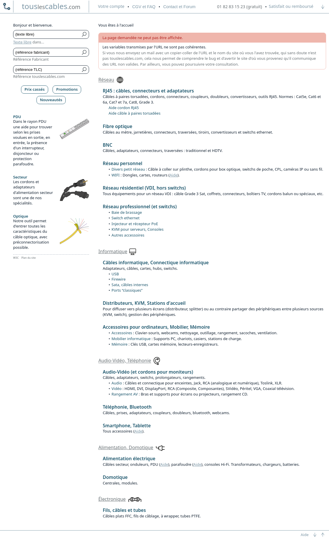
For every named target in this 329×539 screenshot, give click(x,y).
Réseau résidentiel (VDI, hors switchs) (144, 188)
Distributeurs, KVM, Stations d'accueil (144, 303)
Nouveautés (51, 99)
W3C (16, 258)
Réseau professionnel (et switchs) (140, 206)
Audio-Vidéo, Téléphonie (124, 361)
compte (111, 6)
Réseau (106, 80)
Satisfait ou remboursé (291, 6)
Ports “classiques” (127, 290)
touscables (51, 6)
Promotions (67, 89)
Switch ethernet (126, 217)
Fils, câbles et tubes (124, 510)
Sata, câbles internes (130, 284)
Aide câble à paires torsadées (135, 113)
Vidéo (116, 388)
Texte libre (22, 42)
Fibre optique (117, 126)
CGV (143, 6)
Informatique (112, 251)
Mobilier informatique (131, 338)
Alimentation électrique (129, 458)
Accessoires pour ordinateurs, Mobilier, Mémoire (156, 327)
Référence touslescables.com (39, 76)
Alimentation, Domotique (125, 447)
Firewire (119, 279)
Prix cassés (35, 89)
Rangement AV (125, 394)
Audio (117, 383)
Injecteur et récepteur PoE (135, 223)
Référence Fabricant (31, 59)
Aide (173, 175)
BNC (107, 145)
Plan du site (28, 258)
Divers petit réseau (128, 169)
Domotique (115, 477)
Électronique (112, 499)
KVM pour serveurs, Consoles (137, 229)
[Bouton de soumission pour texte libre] (84, 34)
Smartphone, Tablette (127, 425)
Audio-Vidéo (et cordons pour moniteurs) (148, 372)
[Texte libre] (46, 34)
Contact (179, 6)
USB (115, 273)
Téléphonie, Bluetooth (127, 407)
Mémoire (120, 344)
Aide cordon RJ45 (124, 107)
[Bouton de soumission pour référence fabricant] (84, 52)
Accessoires (122, 332)
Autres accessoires (128, 235)
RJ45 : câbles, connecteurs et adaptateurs (148, 91)
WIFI (116, 175)
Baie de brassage (127, 212)
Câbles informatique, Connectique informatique (156, 262)
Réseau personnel (122, 163)
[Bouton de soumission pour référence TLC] (84, 70)
